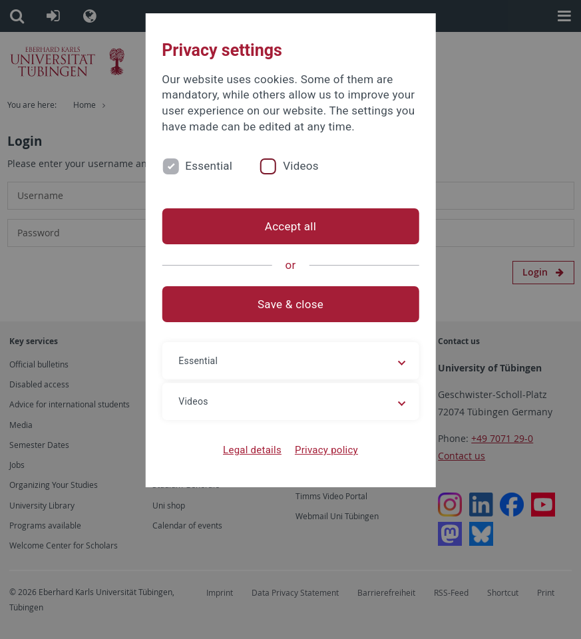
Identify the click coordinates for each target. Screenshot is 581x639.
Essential (208, 165)
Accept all (290, 226)
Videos (301, 165)
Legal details (252, 450)
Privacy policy (326, 450)
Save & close (290, 304)
